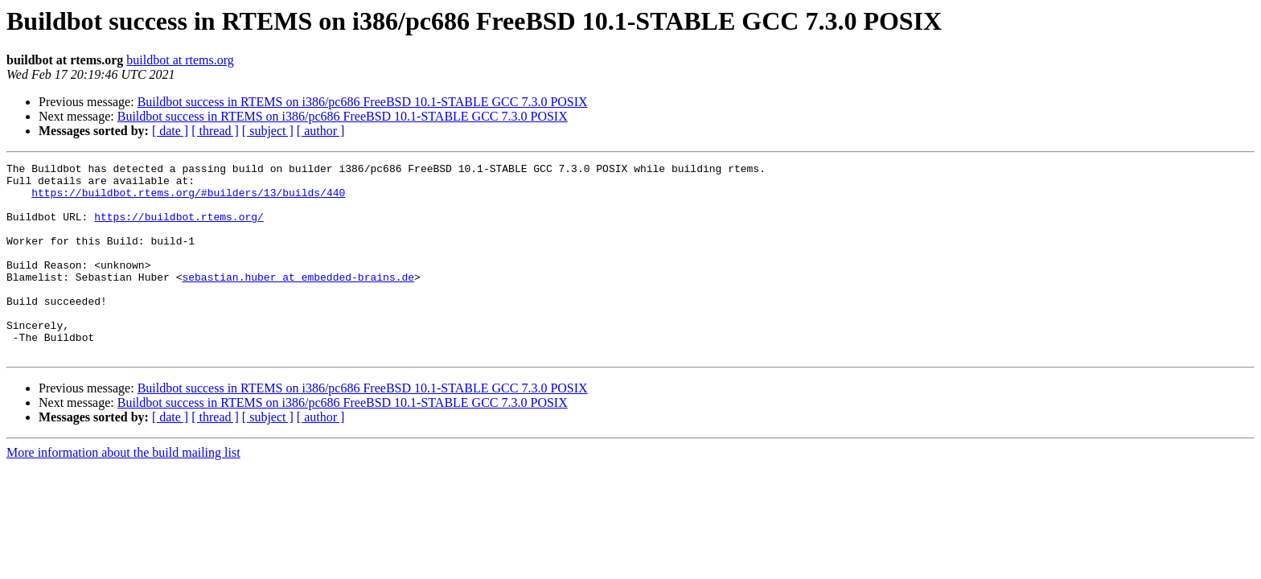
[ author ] (321, 131)
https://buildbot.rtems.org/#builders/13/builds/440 (188, 199)
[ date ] (170, 131)
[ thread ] (215, 131)
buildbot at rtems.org (179, 60)
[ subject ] (268, 131)
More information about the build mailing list (123, 491)
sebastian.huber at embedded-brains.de (298, 301)
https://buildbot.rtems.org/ (179, 228)
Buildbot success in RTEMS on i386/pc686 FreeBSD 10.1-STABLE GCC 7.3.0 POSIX (363, 102)
